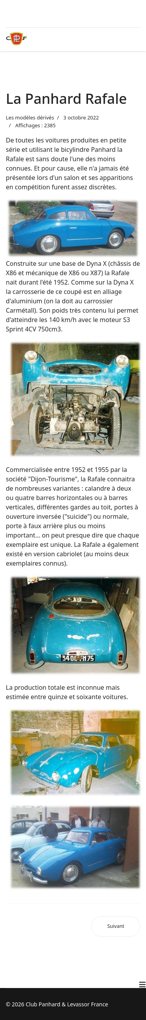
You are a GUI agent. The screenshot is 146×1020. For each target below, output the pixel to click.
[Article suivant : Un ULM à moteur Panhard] (115, 926)
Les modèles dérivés (30, 117)
